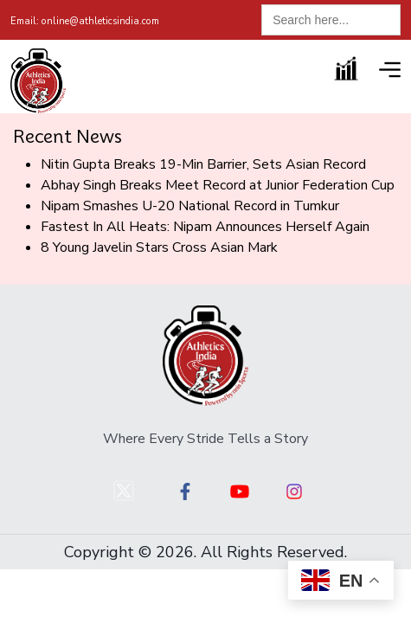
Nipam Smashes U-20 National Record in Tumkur (190, 205)
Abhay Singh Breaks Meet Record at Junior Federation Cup (218, 185)
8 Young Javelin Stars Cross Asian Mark (159, 247)
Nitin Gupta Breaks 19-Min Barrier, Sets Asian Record (203, 164)
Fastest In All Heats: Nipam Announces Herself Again (205, 226)
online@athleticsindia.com (84, 21)
